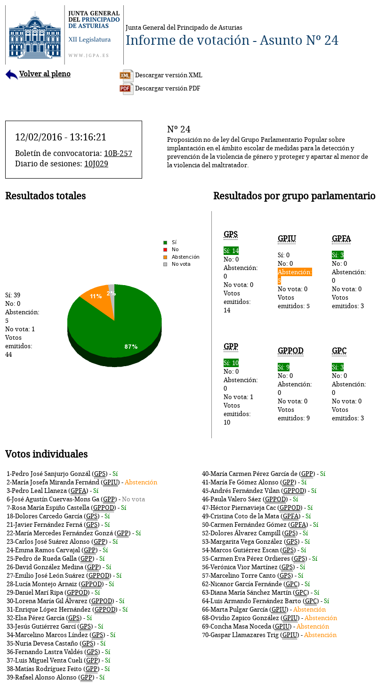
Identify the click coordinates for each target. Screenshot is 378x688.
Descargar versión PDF (160, 88)
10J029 (96, 163)
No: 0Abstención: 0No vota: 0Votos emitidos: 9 (295, 384)
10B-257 (118, 153)
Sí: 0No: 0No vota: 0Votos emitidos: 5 (295, 272)
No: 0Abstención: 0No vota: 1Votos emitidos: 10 (241, 384)
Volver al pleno (38, 73)
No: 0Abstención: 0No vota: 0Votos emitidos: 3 (349, 272)
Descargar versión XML (161, 75)
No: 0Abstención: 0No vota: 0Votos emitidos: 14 (241, 272)
